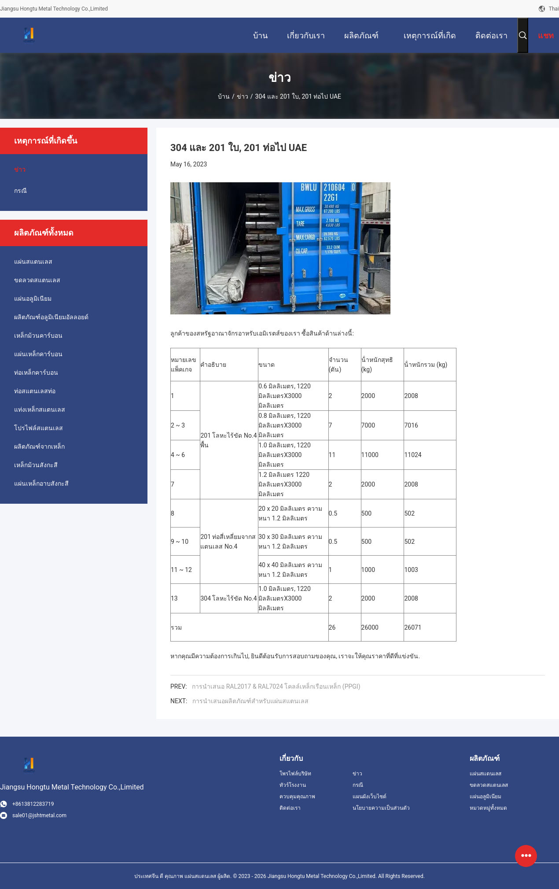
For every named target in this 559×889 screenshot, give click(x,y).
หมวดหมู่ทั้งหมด (488, 808)
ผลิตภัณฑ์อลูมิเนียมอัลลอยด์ (51, 317)
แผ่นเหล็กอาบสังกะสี (41, 483)
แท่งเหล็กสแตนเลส (39, 409)
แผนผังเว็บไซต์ (369, 796)
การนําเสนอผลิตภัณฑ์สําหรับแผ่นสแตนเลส (250, 701)
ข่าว (242, 96)
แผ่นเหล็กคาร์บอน (38, 354)
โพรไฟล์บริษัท (295, 774)
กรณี (20, 190)
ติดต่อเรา (290, 808)
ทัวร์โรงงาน (293, 785)
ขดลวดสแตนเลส (37, 280)
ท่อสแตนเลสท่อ (34, 391)
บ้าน (224, 96)
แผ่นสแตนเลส (33, 261)
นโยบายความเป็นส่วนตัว (381, 808)
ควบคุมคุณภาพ (297, 796)
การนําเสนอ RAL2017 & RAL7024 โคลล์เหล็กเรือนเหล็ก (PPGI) (276, 686)
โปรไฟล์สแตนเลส (38, 428)
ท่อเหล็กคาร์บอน (36, 372)
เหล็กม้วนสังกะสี (36, 464)
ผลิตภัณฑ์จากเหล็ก (39, 446)
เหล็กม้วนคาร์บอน (38, 335)
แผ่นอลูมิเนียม (32, 298)
